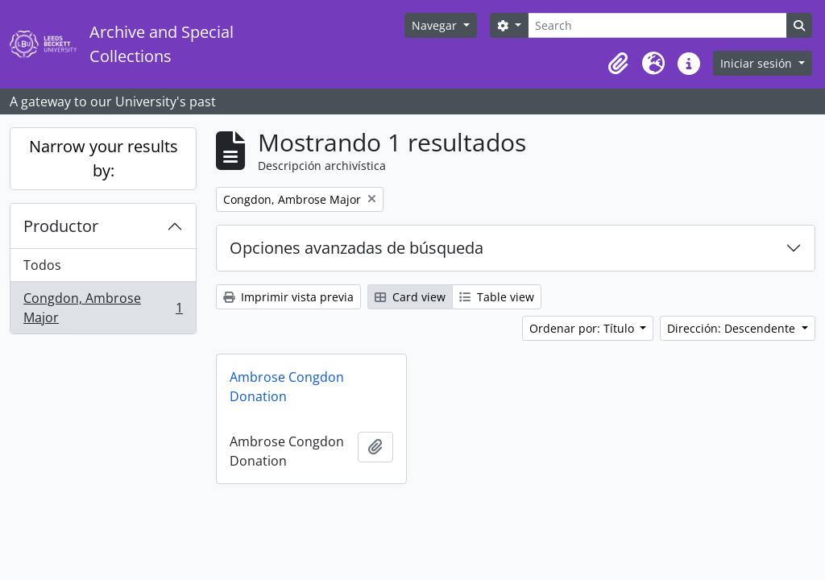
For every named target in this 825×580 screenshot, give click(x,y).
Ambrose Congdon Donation (287, 386)
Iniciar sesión (757, 63)
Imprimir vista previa (288, 296)
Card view (410, 296)
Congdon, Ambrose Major (103, 307)
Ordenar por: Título (583, 328)
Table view (496, 296)
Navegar (436, 25)
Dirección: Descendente (732, 328)
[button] (618, 63)
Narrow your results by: (103, 158)
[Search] (657, 25)
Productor (60, 226)
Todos (42, 265)
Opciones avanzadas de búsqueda (356, 248)
